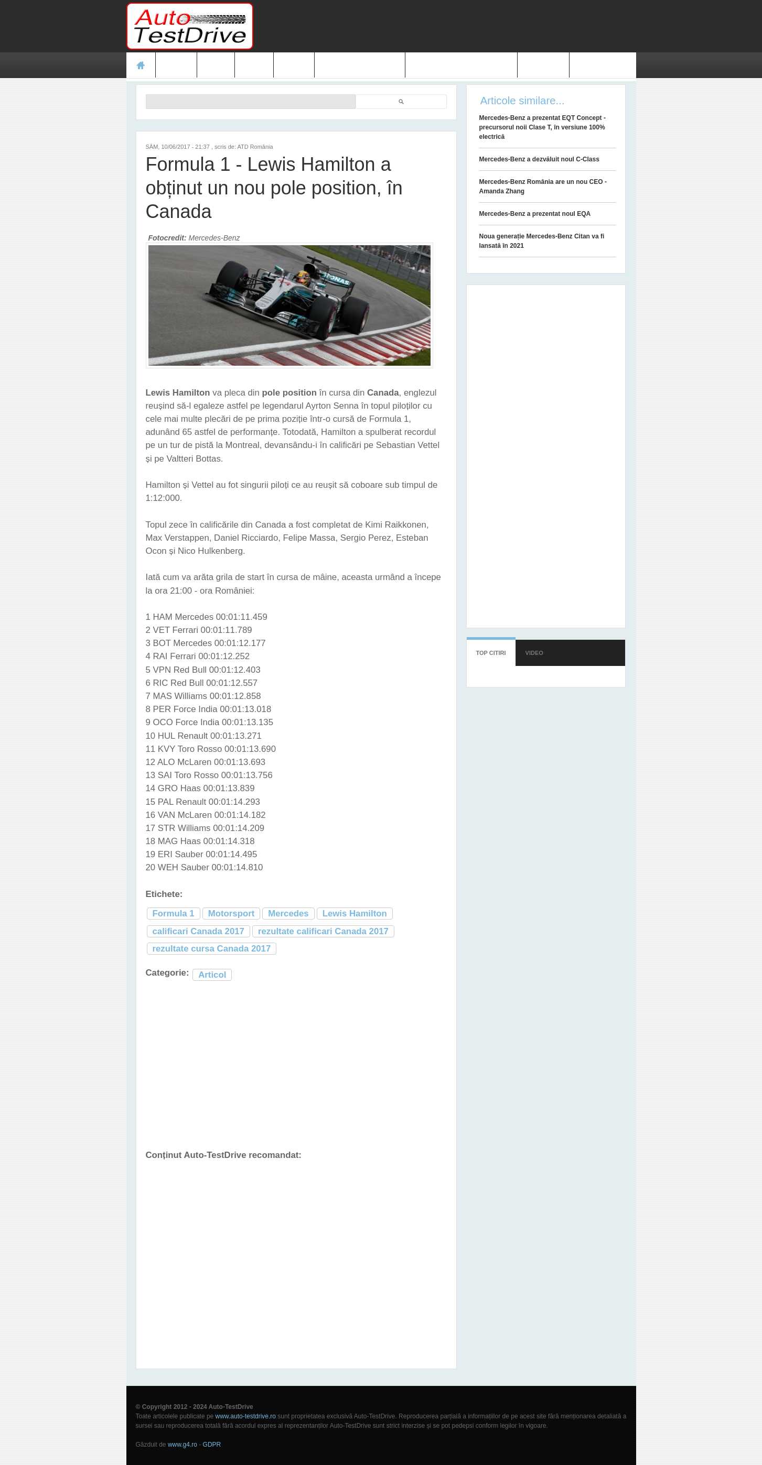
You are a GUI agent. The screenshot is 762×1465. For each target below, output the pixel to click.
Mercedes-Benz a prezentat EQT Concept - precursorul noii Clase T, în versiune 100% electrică (542, 127)
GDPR (212, 1444)
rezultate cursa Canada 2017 (212, 949)
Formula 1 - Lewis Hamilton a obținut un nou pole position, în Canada (274, 188)
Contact (543, 65)
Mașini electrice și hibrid (461, 65)
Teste (176, 65)
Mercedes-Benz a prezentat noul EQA (535, 213)
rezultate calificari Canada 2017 (323, 931)
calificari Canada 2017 (198, 931)
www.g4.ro (182, 1444)
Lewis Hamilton (355, 914)
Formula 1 (174, 914)
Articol (212, 975)
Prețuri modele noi (359, 65)
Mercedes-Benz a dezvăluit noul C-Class (539, 159)
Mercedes (288, 914)
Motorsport (231, 914)
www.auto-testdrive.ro (246, 1416)
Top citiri (491, 653)
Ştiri (216, 65)
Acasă (141, 65)
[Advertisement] (445, 26)
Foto (254, 65)
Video (294, 65)
